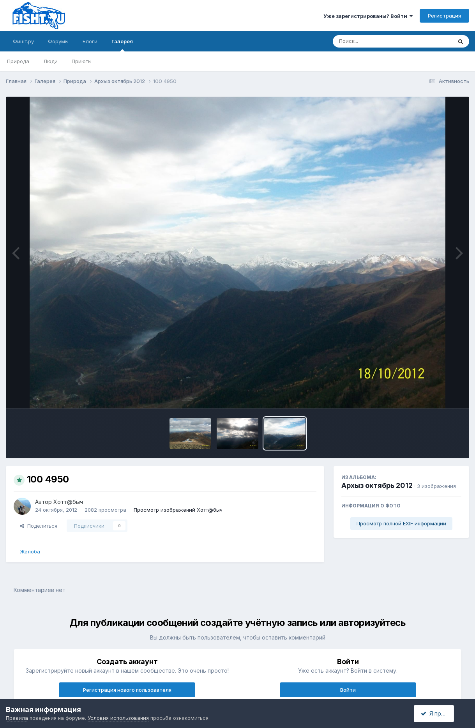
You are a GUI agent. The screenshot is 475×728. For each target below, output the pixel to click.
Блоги (90, 41)
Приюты (82, 61)
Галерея (122, 44)
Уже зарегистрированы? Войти (368, 16)
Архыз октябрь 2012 (377, 485)
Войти (348, 690)
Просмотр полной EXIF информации (401, 523)
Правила (17, 718)
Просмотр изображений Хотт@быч (178, 510)
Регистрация (444, 15)
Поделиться (38, 526)
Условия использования (118, 718)
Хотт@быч (68, 501)
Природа (18, 61)
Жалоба (30, 551)
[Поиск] (377, 41)
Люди (50, 61)
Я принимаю (440, 713)
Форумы (58, 41)
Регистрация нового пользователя (127, 690)
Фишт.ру (23, 41)
